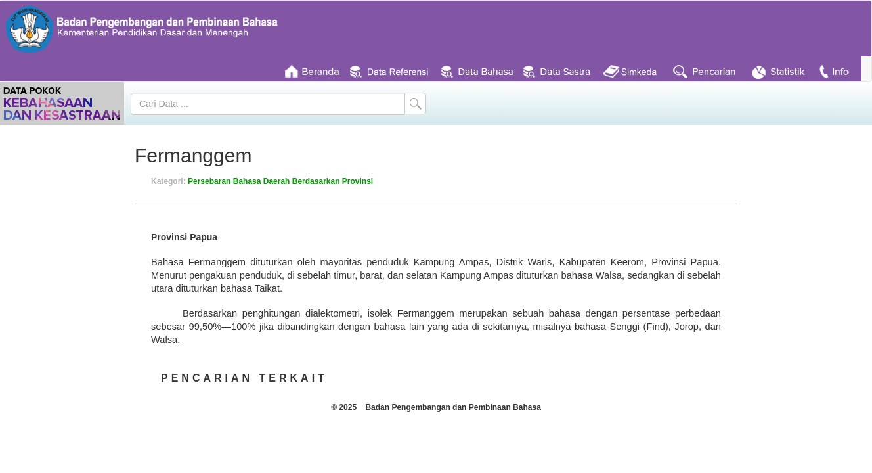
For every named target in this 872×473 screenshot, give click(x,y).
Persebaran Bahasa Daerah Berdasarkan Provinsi (280, 181)
